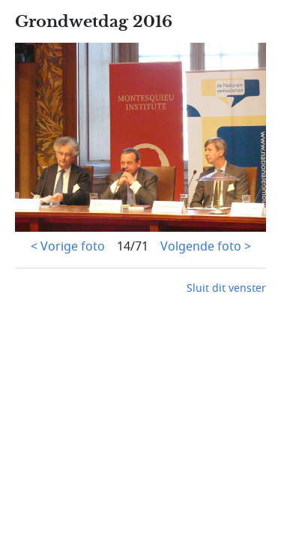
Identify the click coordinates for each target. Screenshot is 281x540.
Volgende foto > (205, 247)
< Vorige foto (68, 247)
